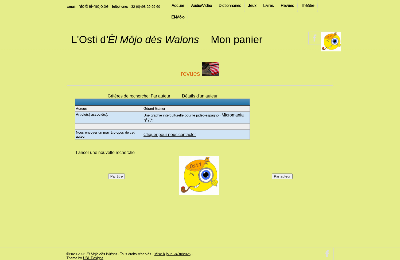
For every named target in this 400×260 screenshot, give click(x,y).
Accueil (178, 5)
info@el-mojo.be (92, 6)
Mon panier (236, 39)
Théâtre (307, 5)
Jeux (252, 5)
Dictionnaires (230, 5)
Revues (287, 5)
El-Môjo (177, 17)
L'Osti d (135, 39)
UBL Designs (93, 258)
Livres (268, 5)
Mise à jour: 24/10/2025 (172, 254)
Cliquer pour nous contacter (169, 134)
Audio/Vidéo (201, 5)
